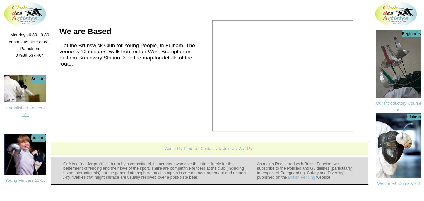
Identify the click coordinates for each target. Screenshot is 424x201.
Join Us (230, 148)
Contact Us (211, 148)
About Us (173, 148)
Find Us (191, 148)
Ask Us (245, 148)
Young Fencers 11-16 (25, 180)
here (34, 41)
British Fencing (301, 177)
